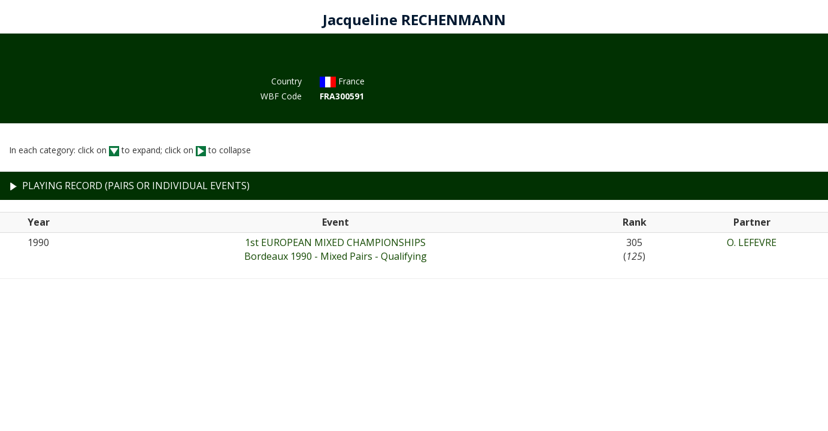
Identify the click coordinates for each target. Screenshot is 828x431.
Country (286, 81)
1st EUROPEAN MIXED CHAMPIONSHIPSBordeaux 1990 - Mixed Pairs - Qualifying (335, 249)
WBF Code (281, 96)
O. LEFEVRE (752, 242)
